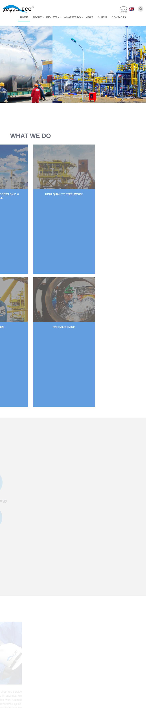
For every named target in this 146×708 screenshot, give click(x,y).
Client (102, 17)
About (37, 17)
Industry (52, 17)
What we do (72, 17)
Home (24, 17)
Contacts (119, 17)
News (89, 17)
